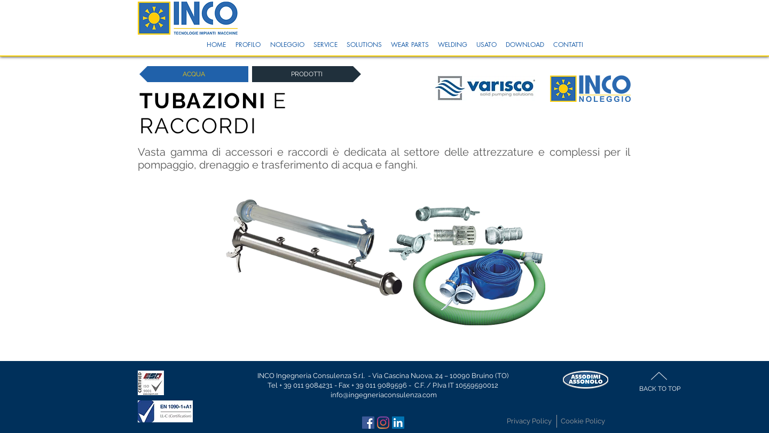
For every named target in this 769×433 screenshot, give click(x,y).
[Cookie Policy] (582, 421)
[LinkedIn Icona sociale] (398, 422)
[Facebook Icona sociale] (368, 422)
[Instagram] (383, 422)
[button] (248, 45)
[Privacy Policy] (529, 421)
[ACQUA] (193, 74)
